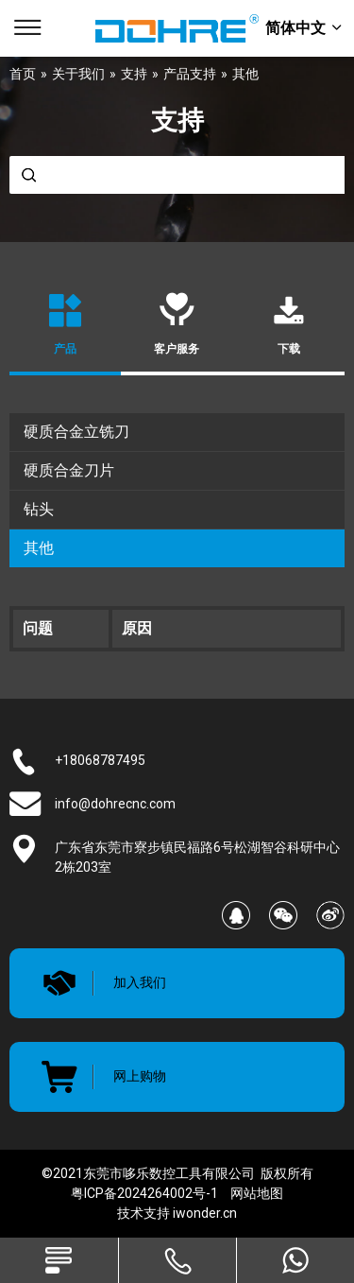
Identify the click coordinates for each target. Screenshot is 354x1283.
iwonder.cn (205, 1213)
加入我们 (139, 982)
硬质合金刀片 (69, 470)
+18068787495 (100, 760)
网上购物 (139, 1076)
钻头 (39, 509)
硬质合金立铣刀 (76, 432)
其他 (39, 548)
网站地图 (256, 1193)
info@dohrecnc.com (115, 803)
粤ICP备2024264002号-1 (144, 1193)
